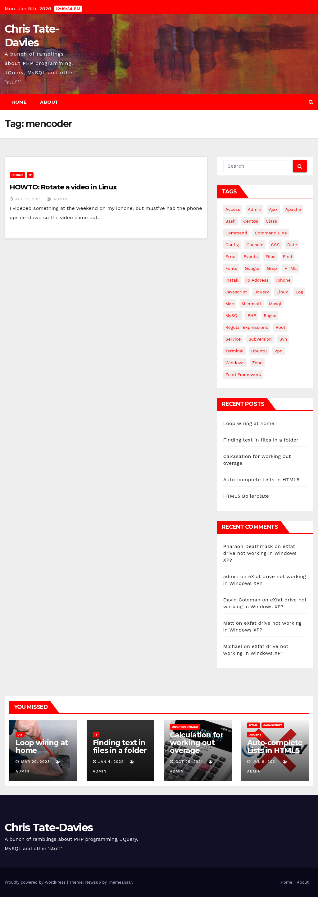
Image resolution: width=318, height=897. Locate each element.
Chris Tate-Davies (49, 827)
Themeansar (120, 882)
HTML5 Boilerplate (246, 496)
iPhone (17, 175)
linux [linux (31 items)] (282, 291)
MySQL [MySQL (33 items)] (232, 315)
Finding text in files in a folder (260, 440)
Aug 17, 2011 (28, 199)
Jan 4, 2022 (111, 761)
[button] (311, 102)
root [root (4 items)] (280, 327)
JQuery (255, 734)
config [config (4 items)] (232, 244)
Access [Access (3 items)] (232, 209)
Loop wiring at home (249, 423)
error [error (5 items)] (230, 256)
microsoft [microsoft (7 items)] (251, 303)
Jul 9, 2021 (264, 761)
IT (30, 175)
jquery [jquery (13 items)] (262, 291)
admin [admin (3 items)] (254, 209)
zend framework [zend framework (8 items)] (243, 374)
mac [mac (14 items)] (229, 303)
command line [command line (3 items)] (271, 232)
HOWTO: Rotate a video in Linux (63, 187)
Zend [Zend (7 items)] (257, 362)
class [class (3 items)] (271, 221)
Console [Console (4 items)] (254, 244)
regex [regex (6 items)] (270, 315)
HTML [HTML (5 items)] (290, 268)
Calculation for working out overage (196, 742)
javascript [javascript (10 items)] (236, 291)
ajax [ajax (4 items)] (273, 209)
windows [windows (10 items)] (235, 362)
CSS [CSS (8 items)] (275, 244)
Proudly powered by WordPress (36, 882)
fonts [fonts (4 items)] (231, 268)
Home (18, 102)
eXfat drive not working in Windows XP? (260, 553)
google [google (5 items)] (252, 268)
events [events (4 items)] (250, 256)
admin (57, 199)
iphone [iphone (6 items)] (283, 280)
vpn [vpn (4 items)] (279, 350)
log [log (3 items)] (299, 291)
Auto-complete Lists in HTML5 (261, 479)
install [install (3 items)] (231, 280)
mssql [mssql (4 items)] (275, 303)
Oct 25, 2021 (189, 761)
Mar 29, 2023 (35, 761)
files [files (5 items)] (270, 256)
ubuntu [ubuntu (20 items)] (259, 350)
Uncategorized (185, 726)
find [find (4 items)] (287, 256)
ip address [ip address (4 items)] (257, 280)
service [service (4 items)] (233, 339)
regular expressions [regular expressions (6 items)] (246, 327)
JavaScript (272, 725)
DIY (20, 734)
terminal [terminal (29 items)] (234, 350)
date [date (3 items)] (292, 244)
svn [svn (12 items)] (283, 339)
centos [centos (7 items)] (250, 221)
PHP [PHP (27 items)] (252, 315)
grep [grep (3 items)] (272, 268)
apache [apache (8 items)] (293, 209)
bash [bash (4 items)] (230, 221)
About (49, 102)
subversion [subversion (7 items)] (260, 339)
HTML (253, 725)
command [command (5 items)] (236, 232)
